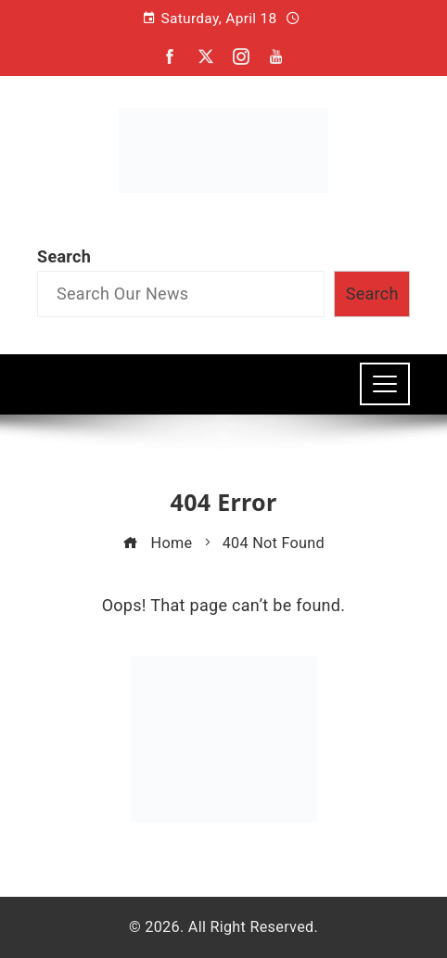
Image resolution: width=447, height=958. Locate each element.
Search (64, 256)
